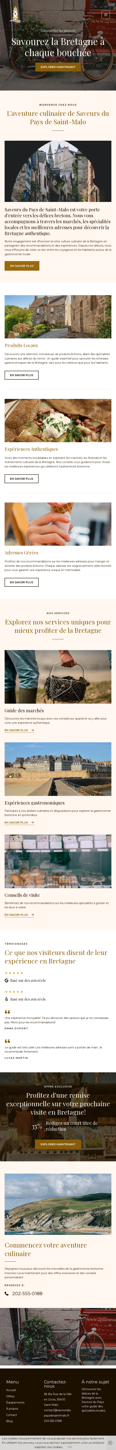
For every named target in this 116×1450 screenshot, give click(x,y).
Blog (9, 1421)
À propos (12, 1409)
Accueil (11, 1390)
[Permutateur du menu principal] (106, 15)
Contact (11, 1415)
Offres (10, 1396)
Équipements (15, 1402)
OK (70, 1447)
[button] (22, 266)
